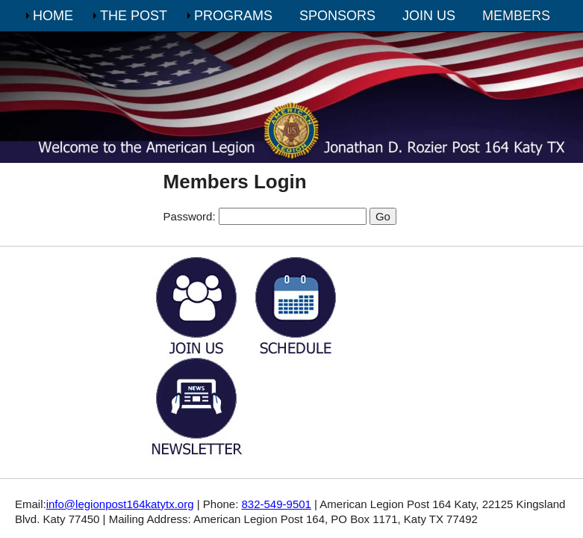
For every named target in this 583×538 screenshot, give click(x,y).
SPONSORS (337, 15)
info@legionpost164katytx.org (120, 504)
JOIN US (428, 15)
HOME (53, 15)
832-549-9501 (276, 504)
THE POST (133, 15)
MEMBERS (516, 15)
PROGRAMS (233, 15)
